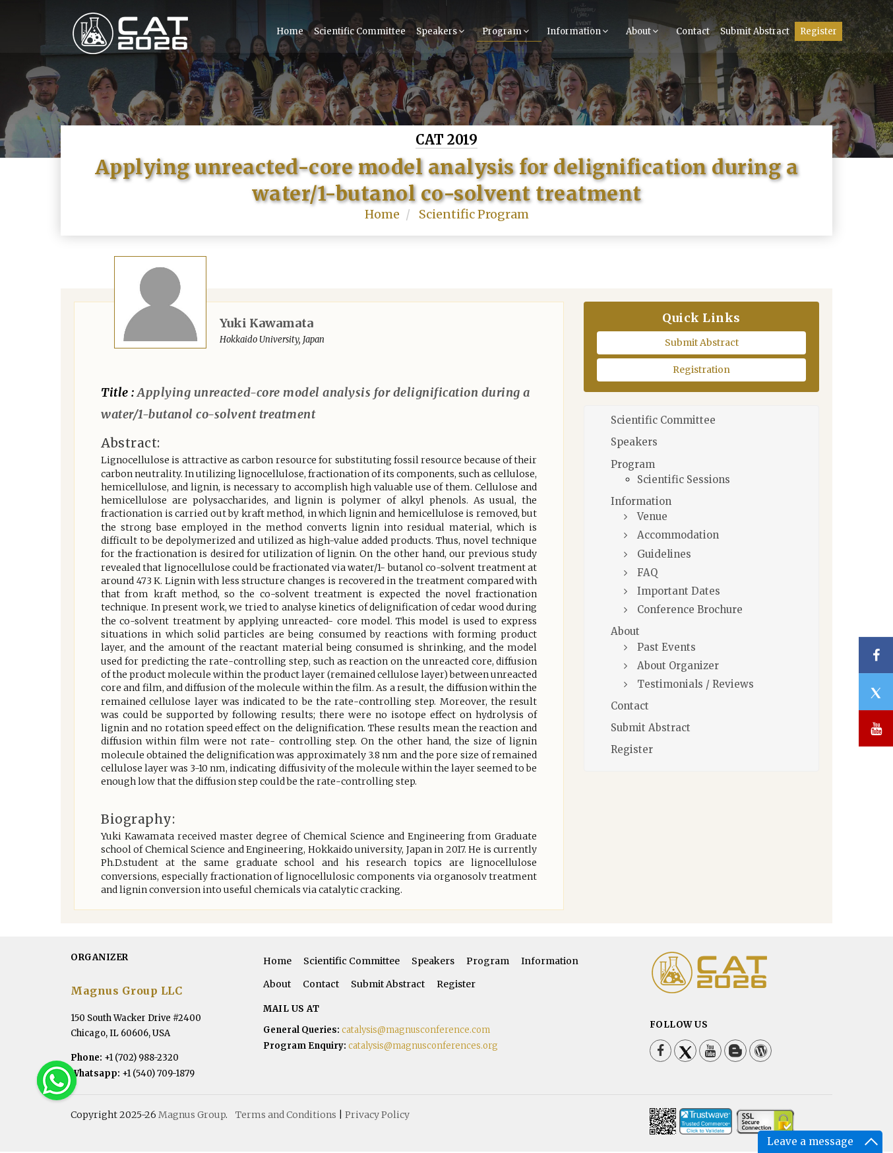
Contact (693, 30)
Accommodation (678, 536)
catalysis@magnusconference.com (416, 1030)
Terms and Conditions (285, 1116)
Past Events (666, 648)
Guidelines (664, 554)
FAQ (647, 573)
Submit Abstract (754, 30)
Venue (652, 517)
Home (289, 30)
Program (507, 30)
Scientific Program (474, 215)
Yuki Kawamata (266, 323)
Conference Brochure (690, 611)
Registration (701, 371)
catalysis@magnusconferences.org (423, 1046)
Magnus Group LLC (126, 992)
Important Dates (678, 592)
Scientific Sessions (683, 481)
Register (818, 30)
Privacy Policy (377, 1116)
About (644, 30)
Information (579, 30)
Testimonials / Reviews (695, 685)
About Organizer (678, 666)
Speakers (442, 30)
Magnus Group (192, 1116)
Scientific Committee (360, 30)
